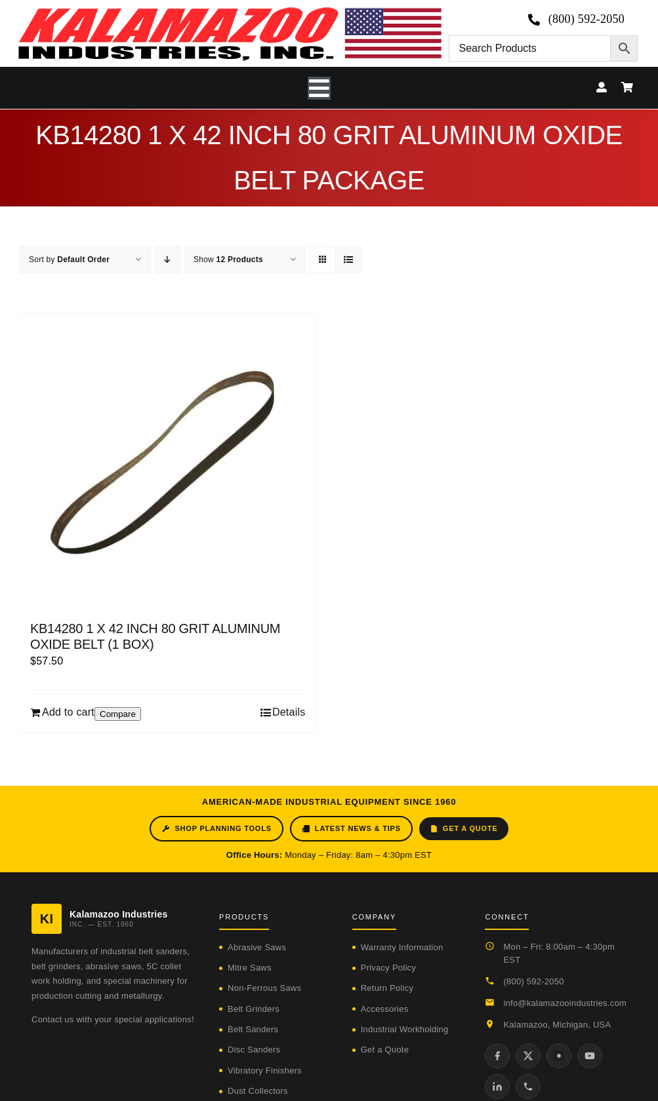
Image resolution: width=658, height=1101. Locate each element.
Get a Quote (464, 828)
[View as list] (348, 260)
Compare (118, 714)
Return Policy (387, 988)
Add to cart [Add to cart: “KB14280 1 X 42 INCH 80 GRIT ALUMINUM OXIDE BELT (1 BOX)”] (68, 712)
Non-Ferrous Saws (264, 988)
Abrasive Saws (257, 947)
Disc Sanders (254, 1049)
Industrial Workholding (405, 1029)
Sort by (69, 259)
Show (228, 259)
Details (289, 712)
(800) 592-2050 (533, 981)
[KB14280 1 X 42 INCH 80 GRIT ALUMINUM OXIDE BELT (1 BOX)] (168, 460)
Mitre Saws (250, 968)
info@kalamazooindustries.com (565, 1003)
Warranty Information (402, 947)
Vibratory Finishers (265, 1070)
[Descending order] (167, 259)
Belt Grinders (253, 1009)
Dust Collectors (258, 1091)
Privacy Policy (388, 968)
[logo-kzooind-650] (229, 11)
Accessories (385, 1009)
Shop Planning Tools (216, 828)
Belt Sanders (253, 1029)
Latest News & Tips (351, 828)
